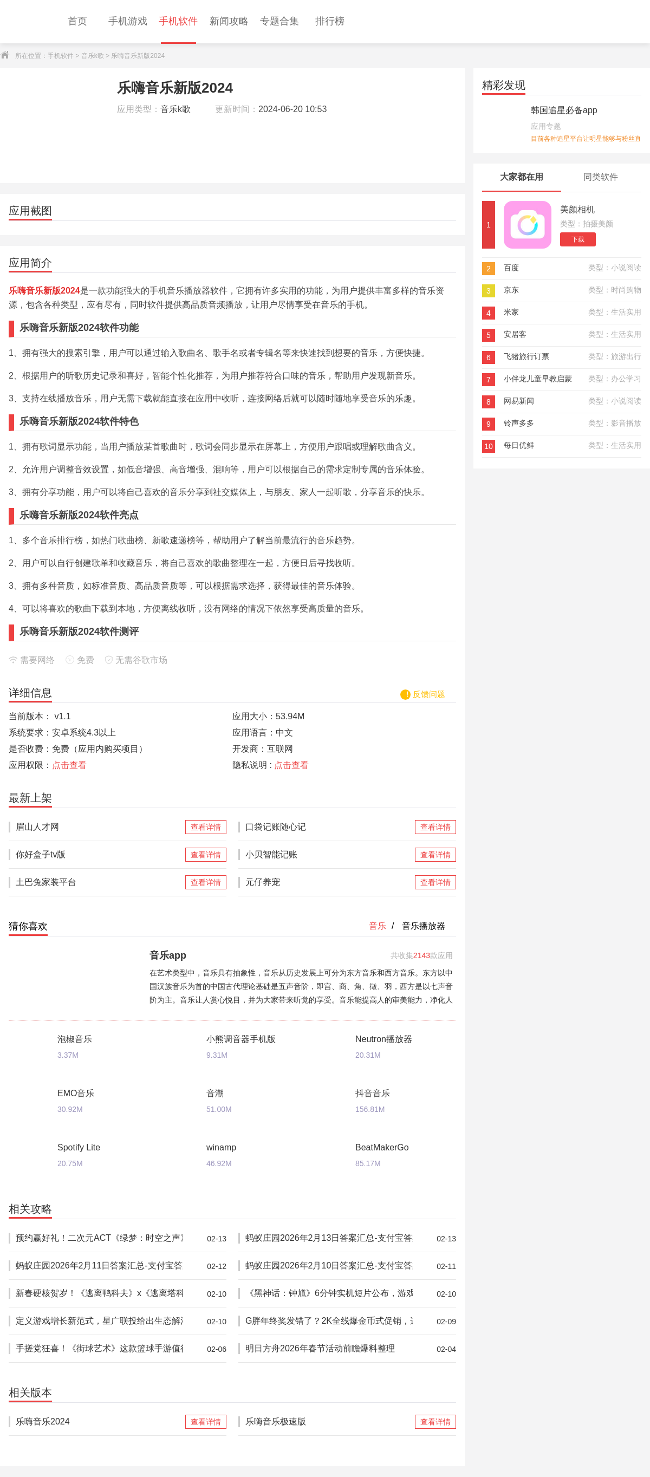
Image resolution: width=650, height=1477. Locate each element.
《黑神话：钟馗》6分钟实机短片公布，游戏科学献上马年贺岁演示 (329, 1294)
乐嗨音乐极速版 (329, 1421)
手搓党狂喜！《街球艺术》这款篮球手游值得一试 (99, 1349)
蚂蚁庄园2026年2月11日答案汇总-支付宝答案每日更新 (99, 1266)
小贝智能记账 (329, 854)
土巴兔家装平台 (99, 882)
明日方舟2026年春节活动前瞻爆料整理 (329, 1349)
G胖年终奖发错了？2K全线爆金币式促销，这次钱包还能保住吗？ (329, 1321)
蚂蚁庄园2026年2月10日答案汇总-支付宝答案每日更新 (329, 1266)
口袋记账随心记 (329, 827)
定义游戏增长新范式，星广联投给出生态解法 (99, 1321)
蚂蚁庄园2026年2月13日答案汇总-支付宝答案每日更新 (329, 1238)
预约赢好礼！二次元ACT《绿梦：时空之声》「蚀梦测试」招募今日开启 (99, 1238)
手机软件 (61, 56)
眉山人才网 (99, 827)
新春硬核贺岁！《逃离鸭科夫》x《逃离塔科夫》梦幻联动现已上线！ (99, 1294)
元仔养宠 (329, 882)
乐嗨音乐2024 (99, 1421)
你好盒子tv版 (99, 854)
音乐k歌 (92, 56)
